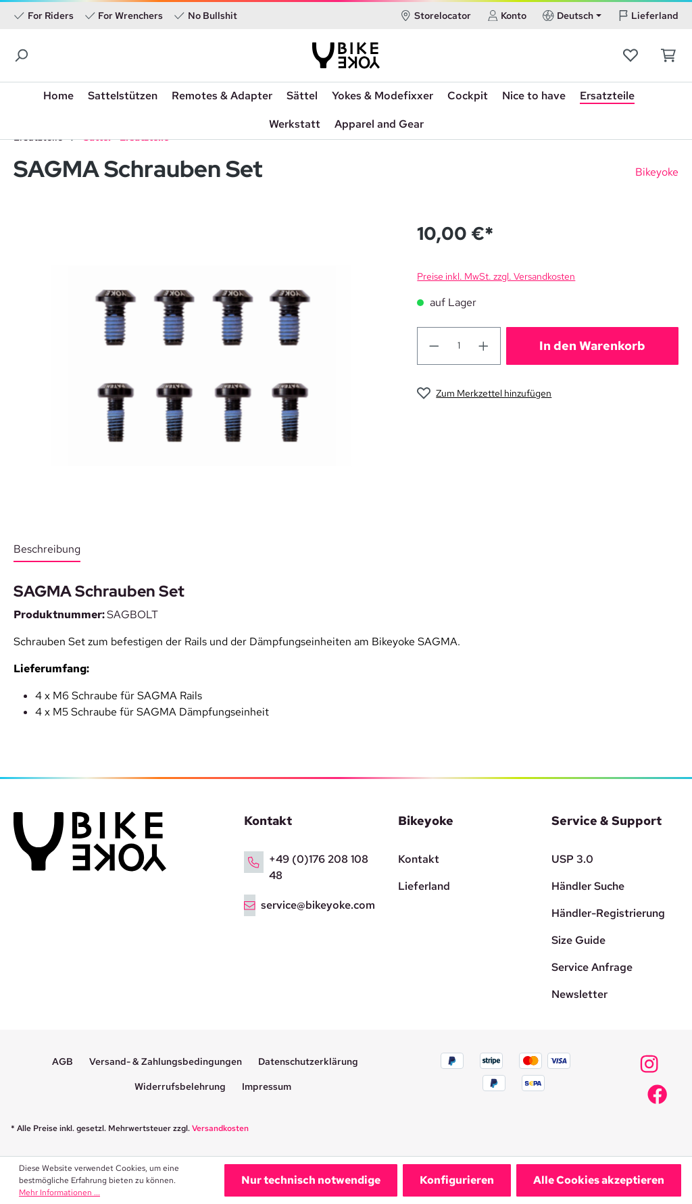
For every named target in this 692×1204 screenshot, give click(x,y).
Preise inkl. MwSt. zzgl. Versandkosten (496, 276)
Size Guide (578, 940)
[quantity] (459, 346)
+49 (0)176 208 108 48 (318, 867)
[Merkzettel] (632, 55)
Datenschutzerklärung (308, 1061)
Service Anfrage (592, 967)
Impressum (266, 1086)
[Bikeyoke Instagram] (649, 1068)
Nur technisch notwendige (310, 1180)
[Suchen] (22, 56)
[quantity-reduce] (434, 346)
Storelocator (435, 15)
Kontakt (418, 859)
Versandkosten (220, 1128)
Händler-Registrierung (608, 913)
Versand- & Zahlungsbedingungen (165, 1061)
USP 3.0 (572, 859)
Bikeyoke (656, 172)
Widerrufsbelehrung (180, 1086)
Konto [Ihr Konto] (507, 15)
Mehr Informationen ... (59, 1192)
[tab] (47, 550)
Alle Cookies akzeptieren (598, 1180)
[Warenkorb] (664, 55)
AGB (62, 1061)
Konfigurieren (457, 1180)
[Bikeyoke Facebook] (657, 1097)
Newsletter (579, 994)
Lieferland (648, 15)
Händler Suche (587, 886)
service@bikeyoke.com (318, 905)
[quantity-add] (484, 346)
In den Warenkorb (592, 345)
